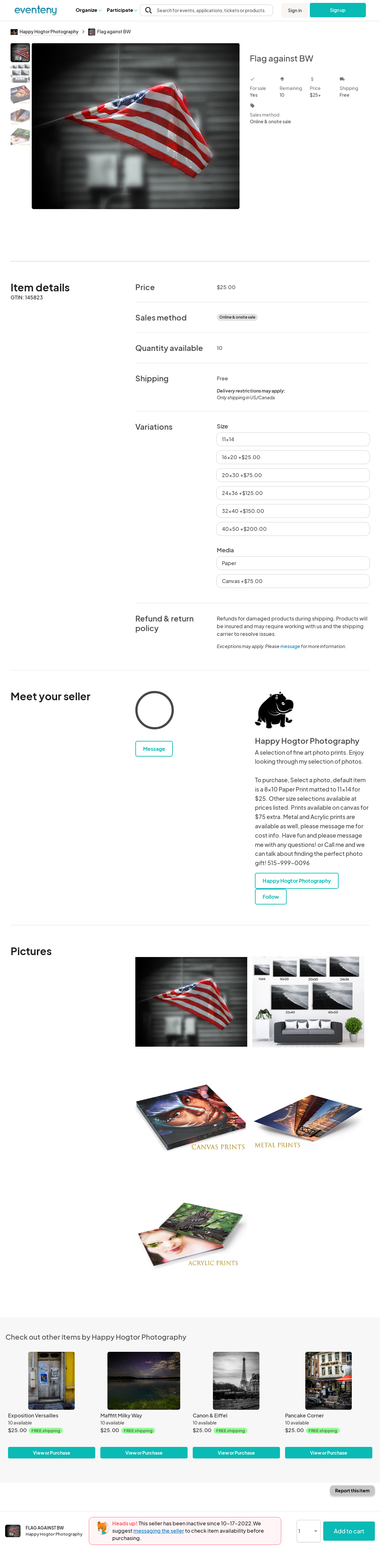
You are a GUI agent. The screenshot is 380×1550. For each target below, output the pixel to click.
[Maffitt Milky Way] (144, 1381)
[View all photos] (136, 147)
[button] (88, 10)
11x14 (228, 439)
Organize (88, 10)
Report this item (352, 1490)
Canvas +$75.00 (242, 581)
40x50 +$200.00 (244, 528)
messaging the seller (158, 1530)
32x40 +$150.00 (243, 510)
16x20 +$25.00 (241, 457)
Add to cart (349, 1531)
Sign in (295, 10)
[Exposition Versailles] (51, 1381)
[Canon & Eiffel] (236, 1381)
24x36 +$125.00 (242, 493)
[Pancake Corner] (328, 1381)
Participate (122, 10)
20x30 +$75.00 (242, 475)
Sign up (338, 10)
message (290, 646)
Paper (229, 563)
